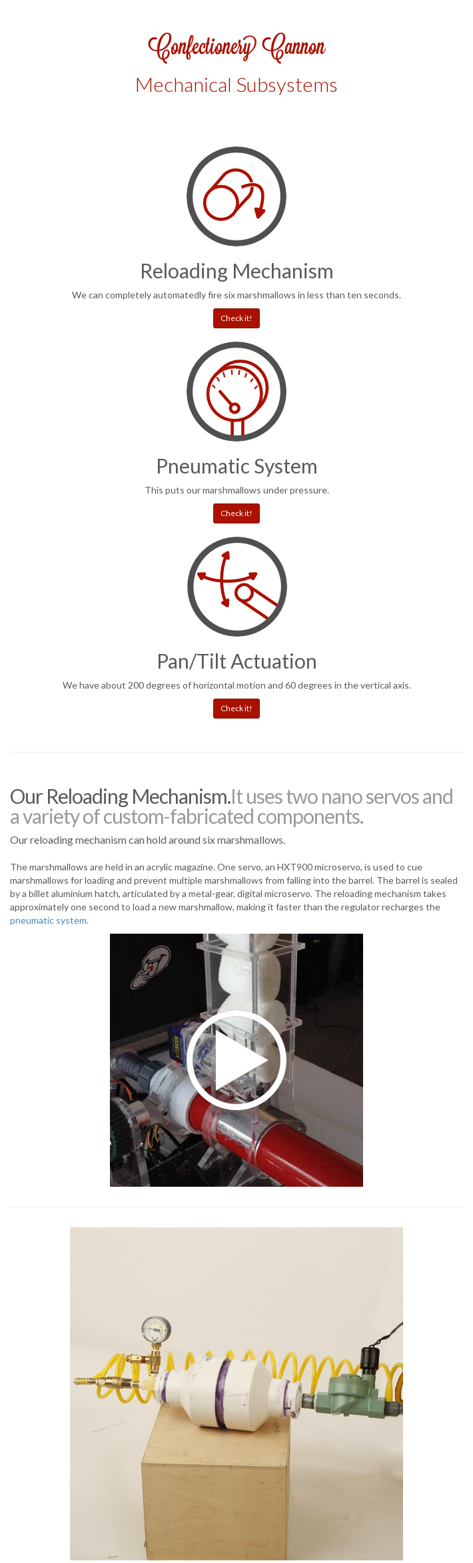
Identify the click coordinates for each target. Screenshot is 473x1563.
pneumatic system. (49, 920)
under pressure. (296, 489)
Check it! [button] (236, 318)
